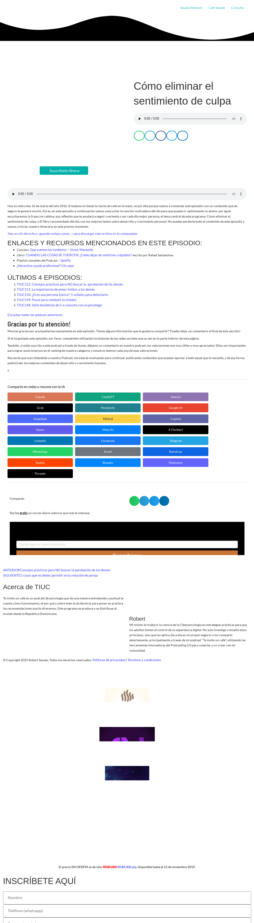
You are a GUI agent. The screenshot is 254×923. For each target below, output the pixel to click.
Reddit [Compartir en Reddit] (153, 428)
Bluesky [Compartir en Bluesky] (195, 428)
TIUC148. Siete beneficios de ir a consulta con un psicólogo (57, 304)
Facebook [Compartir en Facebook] (153, 417)
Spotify (65, 260)
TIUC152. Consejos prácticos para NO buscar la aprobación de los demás (67, 283)
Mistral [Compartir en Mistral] (111, 406)
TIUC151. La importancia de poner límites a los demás (53, 288)
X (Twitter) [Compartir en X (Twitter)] (69, 417)
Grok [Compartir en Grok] (153, 395)
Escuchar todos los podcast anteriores (34, 313)
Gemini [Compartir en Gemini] (111, 395)
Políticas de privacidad (108, 626)
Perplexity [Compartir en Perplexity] (196, 395)
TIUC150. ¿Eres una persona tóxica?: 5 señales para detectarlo (59, 293)
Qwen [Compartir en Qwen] (196, 406)
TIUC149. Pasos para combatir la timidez (45, 299)
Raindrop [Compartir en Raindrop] (111, 428)
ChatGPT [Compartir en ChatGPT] (69, 395)
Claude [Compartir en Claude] (27, 395)
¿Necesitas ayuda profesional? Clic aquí (44, 265)
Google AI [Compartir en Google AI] (27, 406)
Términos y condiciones (142, 626)
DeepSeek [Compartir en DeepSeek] (69, 406)
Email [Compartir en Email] (69, 428)
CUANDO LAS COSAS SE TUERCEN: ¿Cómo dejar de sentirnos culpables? (76, 254)
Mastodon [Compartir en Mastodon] (27, 439)
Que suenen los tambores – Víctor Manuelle (60, 249)
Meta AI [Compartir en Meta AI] (27, 417)
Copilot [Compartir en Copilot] (153, 406)
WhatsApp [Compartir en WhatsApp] (27, 428)
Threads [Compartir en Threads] (69, 439)
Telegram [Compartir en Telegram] (195, 417)
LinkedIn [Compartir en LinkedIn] (111, 417)
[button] (245, 8)
